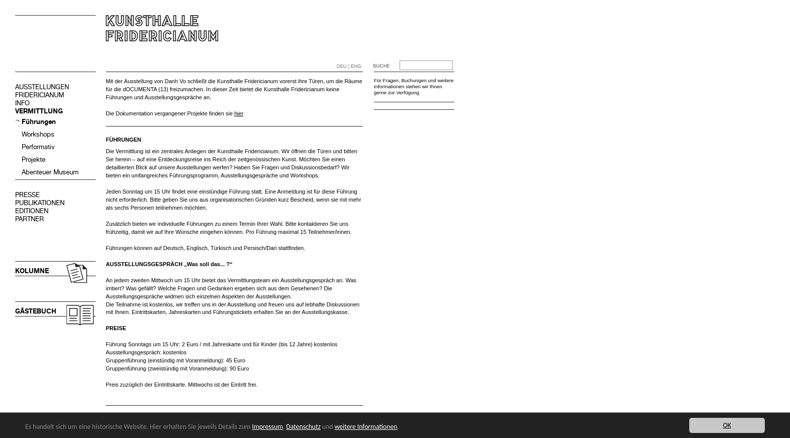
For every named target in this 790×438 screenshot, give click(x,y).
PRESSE (27, 195)
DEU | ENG (349, 66)
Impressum (267, 426)
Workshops (38, 134)
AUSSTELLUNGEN (42, 87)
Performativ (38, 147)
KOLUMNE (32, 271)
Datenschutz (303, 426)
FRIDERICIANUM (39, 95)
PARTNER (29, 219)
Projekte (33, 159)
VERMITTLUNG (39, 111)
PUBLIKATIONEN (39, 203)
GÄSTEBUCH (35, 311)
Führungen (39, 122)
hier (238, 113)
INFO (22, 103)
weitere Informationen (366, 426)
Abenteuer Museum (50, 172)
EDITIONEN (31, 211)
